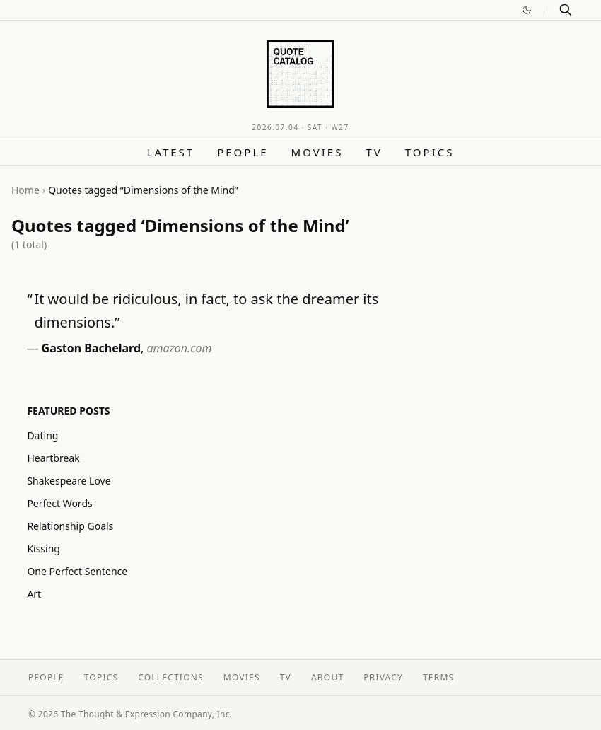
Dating (42, 435)
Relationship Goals (70, 526)
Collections (171, 677)
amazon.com (178, 348)
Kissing (43, 548)
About (327, 677)
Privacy (383, 677)
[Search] (566, 10)
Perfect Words (59, 503)
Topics (430, 152)
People (242, 152)
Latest (171, 152)
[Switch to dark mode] (526, 9)
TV (374, 152)
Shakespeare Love (68, 480)
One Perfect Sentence (77, 571)
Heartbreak (53, 458)
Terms (438, 677)
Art (34, 594)
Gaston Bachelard (91, 348)
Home (25, 190)
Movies (317, 152)
